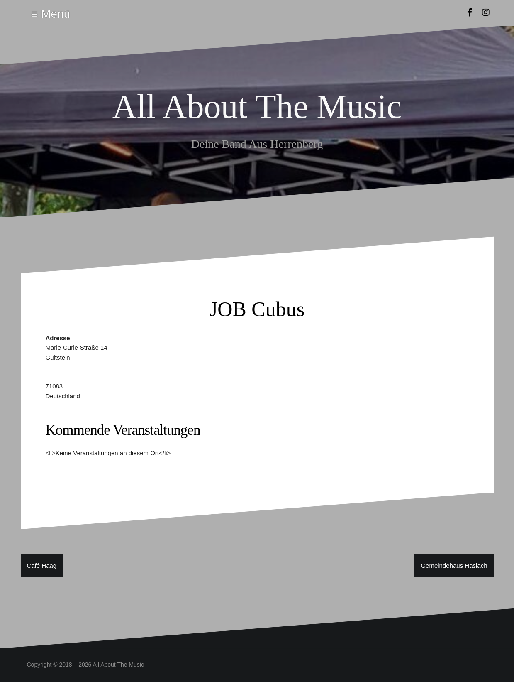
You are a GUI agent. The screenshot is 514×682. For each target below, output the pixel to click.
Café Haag (42, 565)
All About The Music (257, 106)
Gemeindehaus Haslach (454, 565)
